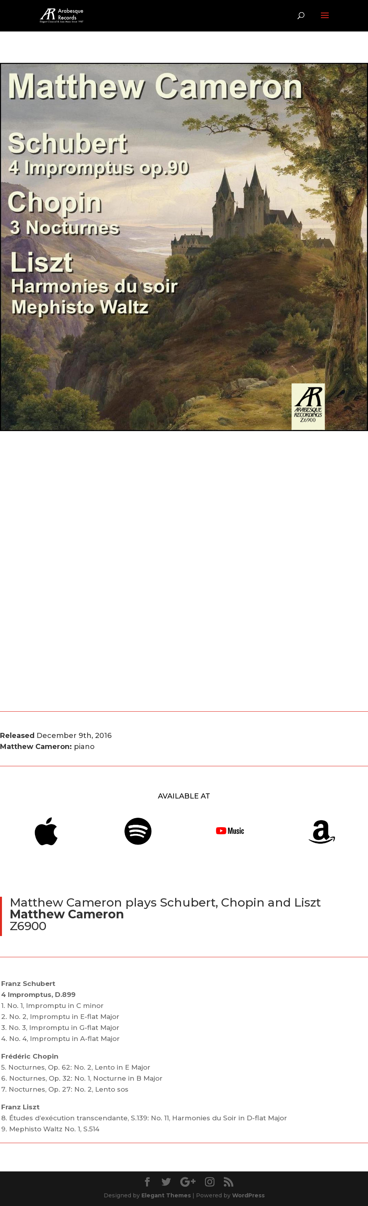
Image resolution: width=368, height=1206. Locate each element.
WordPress (248, 1195)
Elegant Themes (166, 1195)
